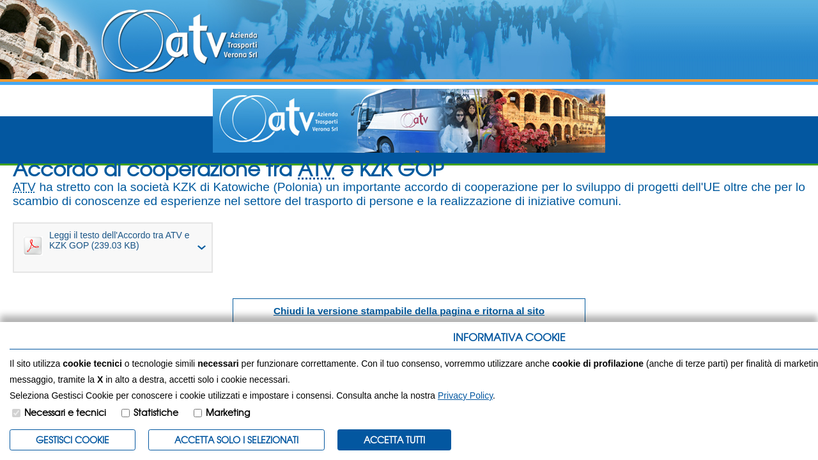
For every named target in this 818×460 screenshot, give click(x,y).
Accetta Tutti (394, 439)
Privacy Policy (465, 395)
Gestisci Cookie (72, 439)
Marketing (228, 412)
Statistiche (156, 412)
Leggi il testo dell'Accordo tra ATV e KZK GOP (107, 243)
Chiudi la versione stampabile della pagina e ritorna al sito (409, 310)
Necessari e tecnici (65, 412)
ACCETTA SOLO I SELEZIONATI (236, 439)
